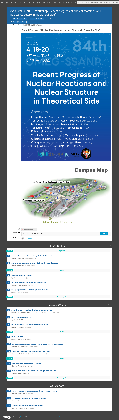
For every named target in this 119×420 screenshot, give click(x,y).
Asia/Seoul (84, 3)
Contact (61, 417)
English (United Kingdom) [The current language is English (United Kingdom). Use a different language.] (101, 3)
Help (57, 417)
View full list (28, 238)
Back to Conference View (67, 3)
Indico (22, 417)
